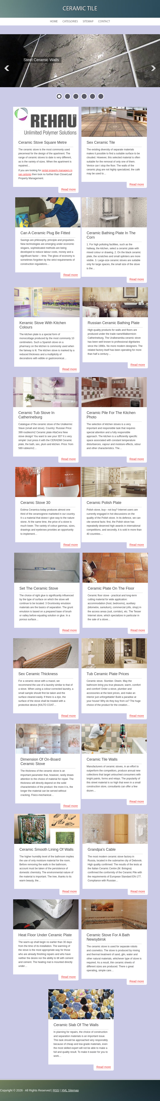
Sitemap (88, 21)
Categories (70, 21)
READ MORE (47, 70)
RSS (56, 1090)
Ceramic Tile (80, 9)
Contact (104, 21)
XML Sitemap (70, 1090)
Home (54, 21)
